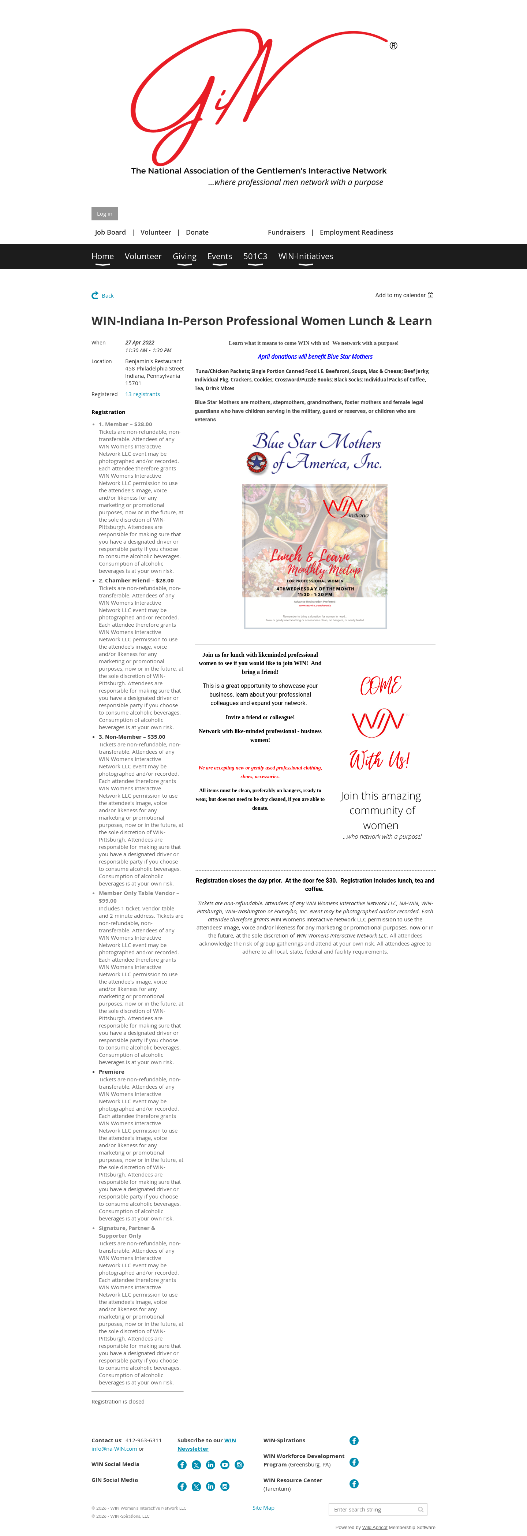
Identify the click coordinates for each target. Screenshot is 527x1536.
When (98, 342)
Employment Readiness (356, 232)
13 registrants (142, 394)
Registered (104, 394)
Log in (104, 213)
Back (108, 295)
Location (101, 361)
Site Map (263, 1507)
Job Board (110, 232)
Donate (197, 232)
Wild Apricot (375, 1527)
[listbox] (405, 295)
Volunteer (156, 232)
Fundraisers (286, 232)
